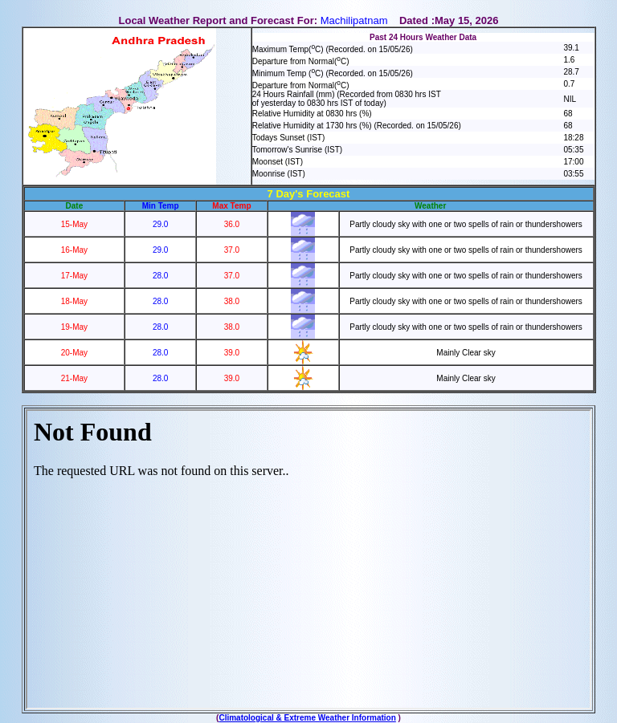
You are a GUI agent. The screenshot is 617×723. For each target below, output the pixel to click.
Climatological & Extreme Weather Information (307, 717)
